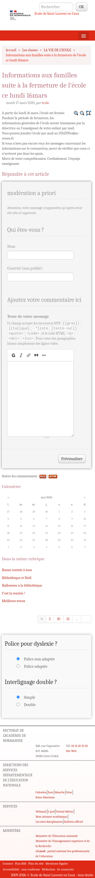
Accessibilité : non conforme (21, 869)
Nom (11, 246)
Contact (8, 863)
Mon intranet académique (51, 816)
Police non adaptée (39, 659)
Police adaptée (35, 666)
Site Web (71, 751)
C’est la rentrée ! (13, 593)
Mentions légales (56, 863)
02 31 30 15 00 (79, 746)
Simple (29, 697)
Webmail (40, 811)
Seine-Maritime (45, 797)
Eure (50, 792)
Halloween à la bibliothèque (22, 585)
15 (68, 619)
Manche (60, 792)
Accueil (11, 50)
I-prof (51, 811)
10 (58, 619)
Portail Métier (64, 811)
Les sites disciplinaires (49, 821)
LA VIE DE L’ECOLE (57, 50)
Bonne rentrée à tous (17, 570)
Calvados (40, 792)
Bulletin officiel (73, 821)
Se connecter (65, 869)
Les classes (30, 50)
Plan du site (36, 863)
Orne (69, 792)
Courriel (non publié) (24, 268)
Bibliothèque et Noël (16, 578)
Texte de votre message (28, 316)
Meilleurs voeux (13, 601)
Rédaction (48, 869)
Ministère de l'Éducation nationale (56, 836)
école (45, 103)
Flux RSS (20, 863)
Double (29, 705)
